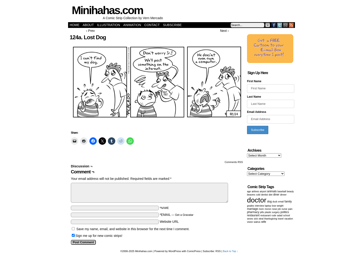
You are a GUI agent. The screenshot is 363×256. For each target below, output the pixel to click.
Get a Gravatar (184, 215)
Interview (259, 206)
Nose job (276, 209)
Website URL (169, 221)
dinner (283, 194)
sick (256, 218)
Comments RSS (234, 162)
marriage (252, 209)
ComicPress (194, 251)
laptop (268, 206)
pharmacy (253, 212)
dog (269, 201)
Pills (262, 212)
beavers (251, 194)
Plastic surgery (272, 212)
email (281, 201)
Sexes (250, 218)
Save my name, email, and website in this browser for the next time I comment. (133, 229)
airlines (255, 191)
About (88, 25)
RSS (291, 25)
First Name (254, 81)
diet (270, 194)
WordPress (175, 251)
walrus (257, 222)
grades (250, 206)
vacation (288, 218)
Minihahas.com (107, 10)
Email (285, 25)
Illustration (108, 25)
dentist (264, 194)
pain (290, 209)
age (249, 191)
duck (274, 201)
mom (261, 209)
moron (268, 209)
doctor (256, 200)
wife (263, 221)
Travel (280, 218)
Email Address (256, 112)
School (286, 215)
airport (263, 191)
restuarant (265, 215)
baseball (281, 191)
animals (272, 191)
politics (284, 212)
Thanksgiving (270, 218)
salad (279, 215)
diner (276, 194)
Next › (224, 31)
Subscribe (172, 25)
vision (250, 222)
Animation (132, 25)
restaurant (253, 215)
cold (258, 194)
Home (74, 25)
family (288, 201)
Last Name (254, 96)
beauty (290, 191)
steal (261, 218)
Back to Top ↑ (230, 251)
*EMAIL (177, 215)
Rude (274, 215)
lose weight (277, 206)
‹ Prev (90, 31)
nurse (284, 209)
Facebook (274, 25)
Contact (152, 25)
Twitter (280, 25)
